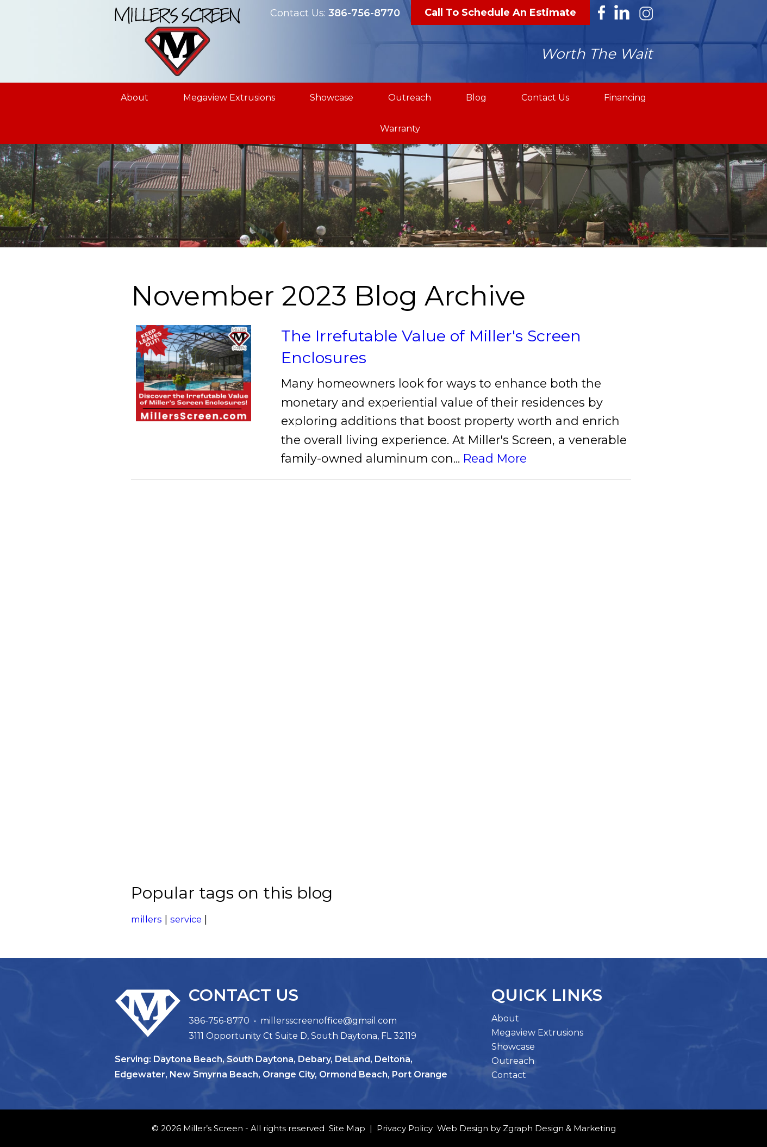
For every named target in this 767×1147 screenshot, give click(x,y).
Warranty (400, 128)
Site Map (347, 1128)
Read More (495, 459)
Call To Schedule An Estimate (500, 12)
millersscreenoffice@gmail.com (328, 1020)
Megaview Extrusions (229, 97)
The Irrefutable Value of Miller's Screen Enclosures (431, 346)
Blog (476, 97)
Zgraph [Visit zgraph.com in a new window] (518, 1128)
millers (146, 919)
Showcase (331, 97)
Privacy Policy (405, 1128)
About (134, 97)
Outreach (409, 97)
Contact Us (545, 97)
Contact (508, 1075)
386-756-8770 (364, 13)
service (186, 919)
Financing (625, 97)
